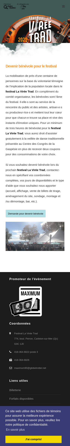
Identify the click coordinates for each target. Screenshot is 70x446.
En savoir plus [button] (15, 429)
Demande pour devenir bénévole (25, 213)
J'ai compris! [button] (33, 439)
